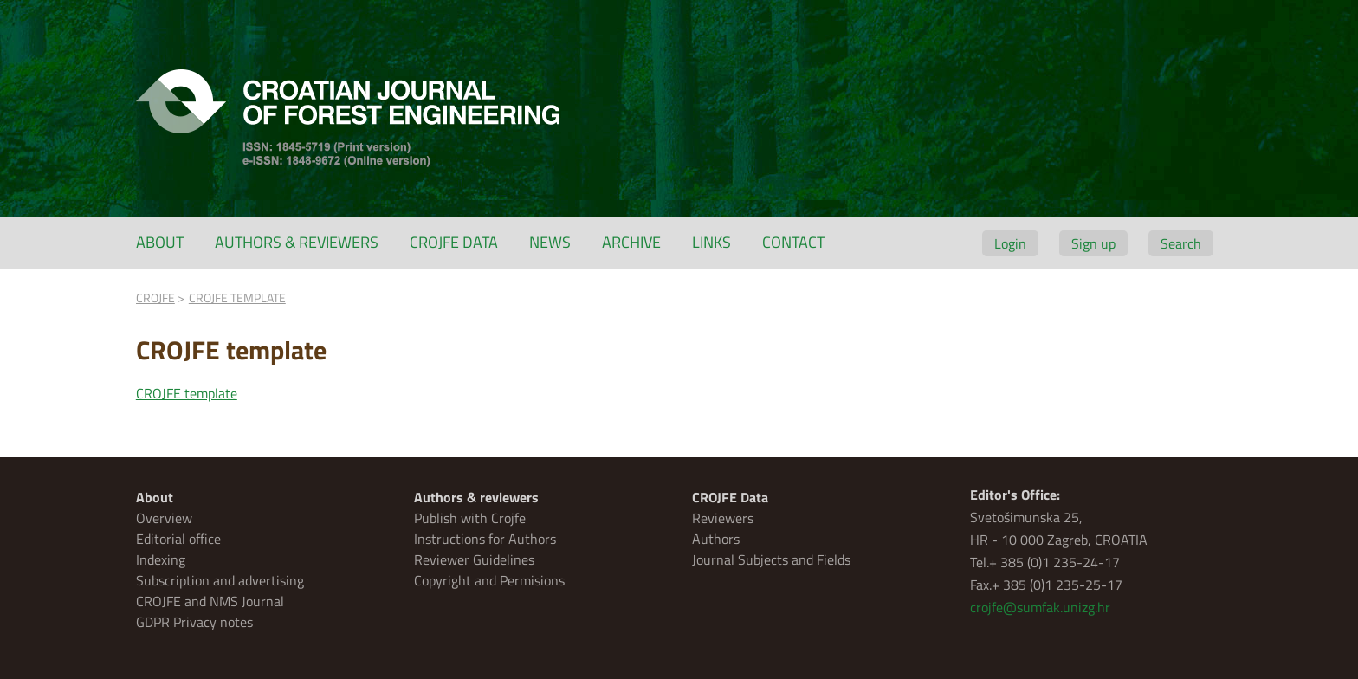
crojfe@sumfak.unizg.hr (1040, 607)
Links (711, 242)
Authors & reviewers (296, 242)
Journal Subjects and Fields (771, 559)
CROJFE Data (454, 242)
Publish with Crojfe (470, 518)
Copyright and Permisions (489, 580)
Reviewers (722, 518)
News (550, 242)
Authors (716, 538)
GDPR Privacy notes (194, 621)
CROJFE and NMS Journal (210, 601)
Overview (164, 518)
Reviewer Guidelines (474, 559)
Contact (793, 242)
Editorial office (178, 538)
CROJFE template (186, 393)
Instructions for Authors (485, 538)
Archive (631, 242)
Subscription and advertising (220, 580)
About (160, 242)
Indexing (160, 559)
